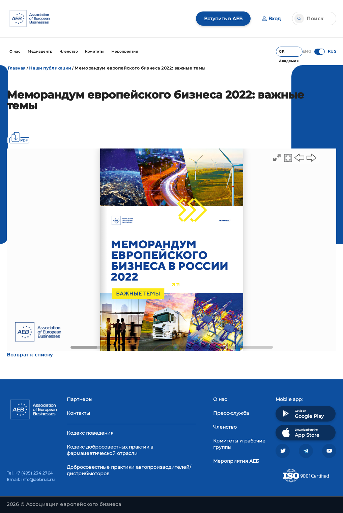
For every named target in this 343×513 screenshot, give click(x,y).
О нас (220, 399)
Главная (17, 68)
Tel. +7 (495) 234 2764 (30, 473)
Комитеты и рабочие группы (239, 444)
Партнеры (79, 399)
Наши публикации (50, 68)
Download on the (300, 432)
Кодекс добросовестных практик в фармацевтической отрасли (110, 450)
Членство (225, 427)
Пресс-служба (231, 413)
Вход (271, 19)
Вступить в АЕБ (223, 19)
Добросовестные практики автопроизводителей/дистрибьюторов (129, 470)
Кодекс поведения (90, 433)
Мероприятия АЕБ (236, 461)
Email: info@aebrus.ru (31, 479)
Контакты (78, 413)
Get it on (302, 413)
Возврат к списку (30, 355)
